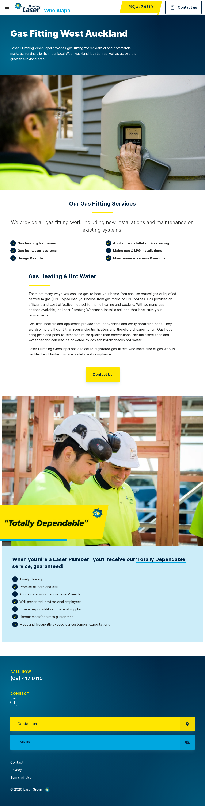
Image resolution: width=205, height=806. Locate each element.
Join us (106, 742)
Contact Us (103, 374)
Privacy (16, 770)
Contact (16, 762)
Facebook (14, 702)
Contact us (183, 7)
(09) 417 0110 (141, 7)
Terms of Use (21, 777)
